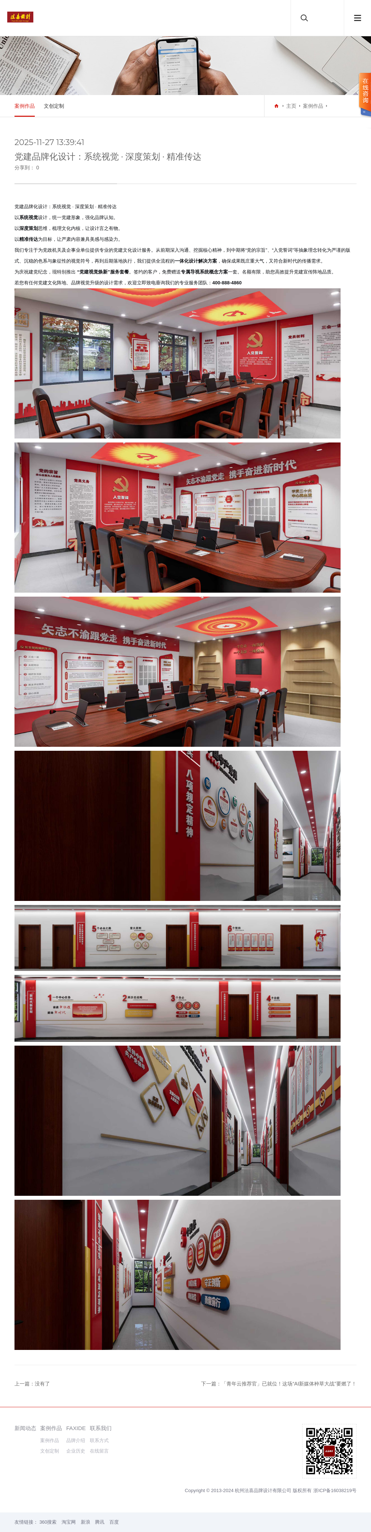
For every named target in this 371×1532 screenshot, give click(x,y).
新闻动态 (25, 1428)
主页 (291, 106)
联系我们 (101, 1428)
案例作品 (24, 106)
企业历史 (75, 1451)
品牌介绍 (75, 1440)
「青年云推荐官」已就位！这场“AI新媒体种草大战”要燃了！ (289, 1384)
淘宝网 (69, 1522)
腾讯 (99, 1522)
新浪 (85, 1522)
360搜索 (48, 1522)
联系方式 (99, 1440)
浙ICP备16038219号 (335, 1490)
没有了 (42, 1384)
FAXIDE (76, 1428)
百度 (114, 1522)
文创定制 (54, 106)
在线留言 (99, 1451)
